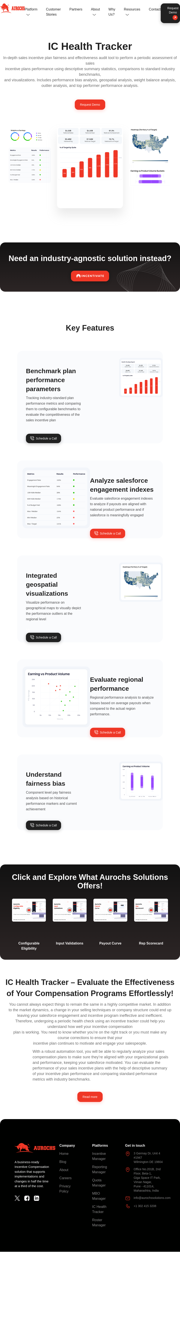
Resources (132, 9)
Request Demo (172, 12)
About (95, 9)
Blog (62, 1162)
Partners (75, 9)
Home (64, 1153)
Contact (155, 9)
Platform (31, 9)
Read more (89, 1097)
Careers (65, 1178)
